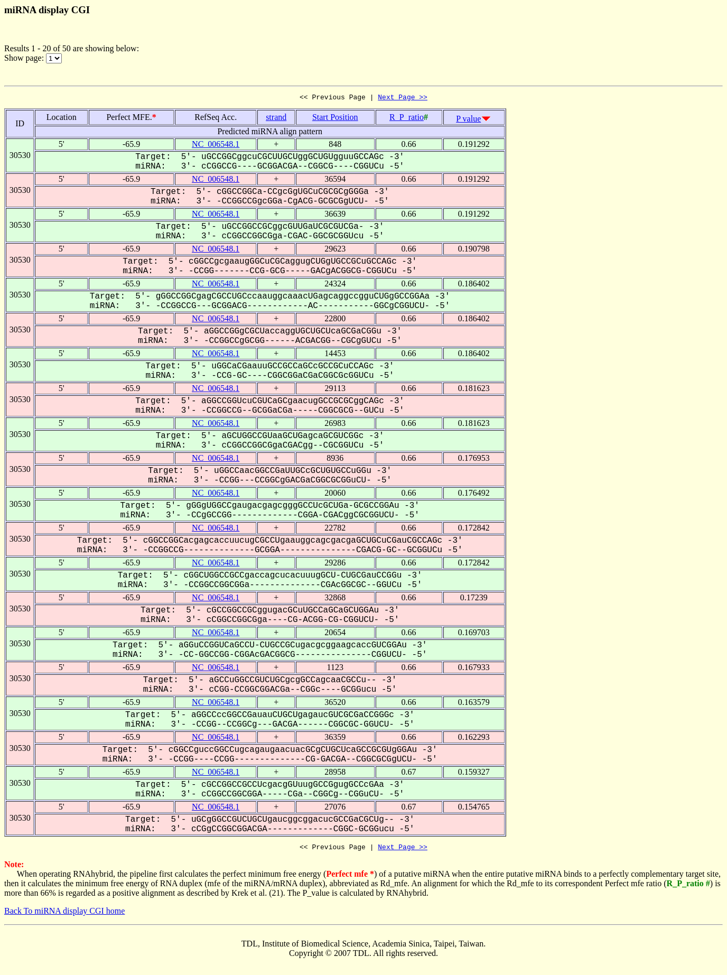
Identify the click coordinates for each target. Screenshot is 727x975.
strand (276, 118)
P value (468, 120)
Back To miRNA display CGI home (64, 913)
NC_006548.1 (215, 145)
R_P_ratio (406, 118)
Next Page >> (402, 98)
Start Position (335, 118)
